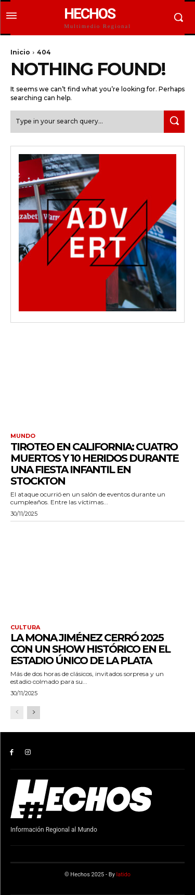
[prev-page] (16, 712)
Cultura (25, 627)
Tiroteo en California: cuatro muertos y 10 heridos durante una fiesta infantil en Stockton (94, 463)
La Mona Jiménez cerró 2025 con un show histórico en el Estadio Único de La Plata (90, 649)
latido (123, 874)
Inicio (20, 52)
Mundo (22, 436)
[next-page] (33, 712)
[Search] (174, 122)
